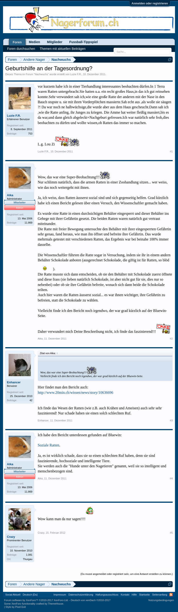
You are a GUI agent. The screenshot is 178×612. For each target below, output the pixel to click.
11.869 (28, 222)
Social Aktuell (12, 594)
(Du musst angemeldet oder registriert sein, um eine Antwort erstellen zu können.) (126, 574)
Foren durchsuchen (21, 49)
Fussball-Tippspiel (83, 42)
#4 (171, 478)
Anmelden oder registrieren (150, 3)
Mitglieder (54, 42)
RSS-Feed (171, 594)
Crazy (11, 536)
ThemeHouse (55, 603)
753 (30, 133)
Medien (34, 42)
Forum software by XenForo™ (36, 600)
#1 (171, 151)
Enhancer (14, 382)
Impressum (60, 594)
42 (30, 400)
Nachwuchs (41, 74)
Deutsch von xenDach (90, 600)
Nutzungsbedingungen (161, 600)
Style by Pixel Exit (16, 607)
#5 (171, 532)
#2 (171, 338)
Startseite (144, 594)
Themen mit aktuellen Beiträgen (63, 49)
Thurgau (27, 559)
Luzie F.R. (76, 74)
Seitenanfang (159, 594)
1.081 (29, 554)
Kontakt (125, 594)
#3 (171, 420)
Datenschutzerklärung (80, 594)
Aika (10, 195)
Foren (17, 42)
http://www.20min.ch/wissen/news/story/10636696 (75, 392)
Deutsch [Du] (30, 594)
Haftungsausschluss (106, 594)
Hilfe (134, 594)
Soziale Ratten (48, 445)
